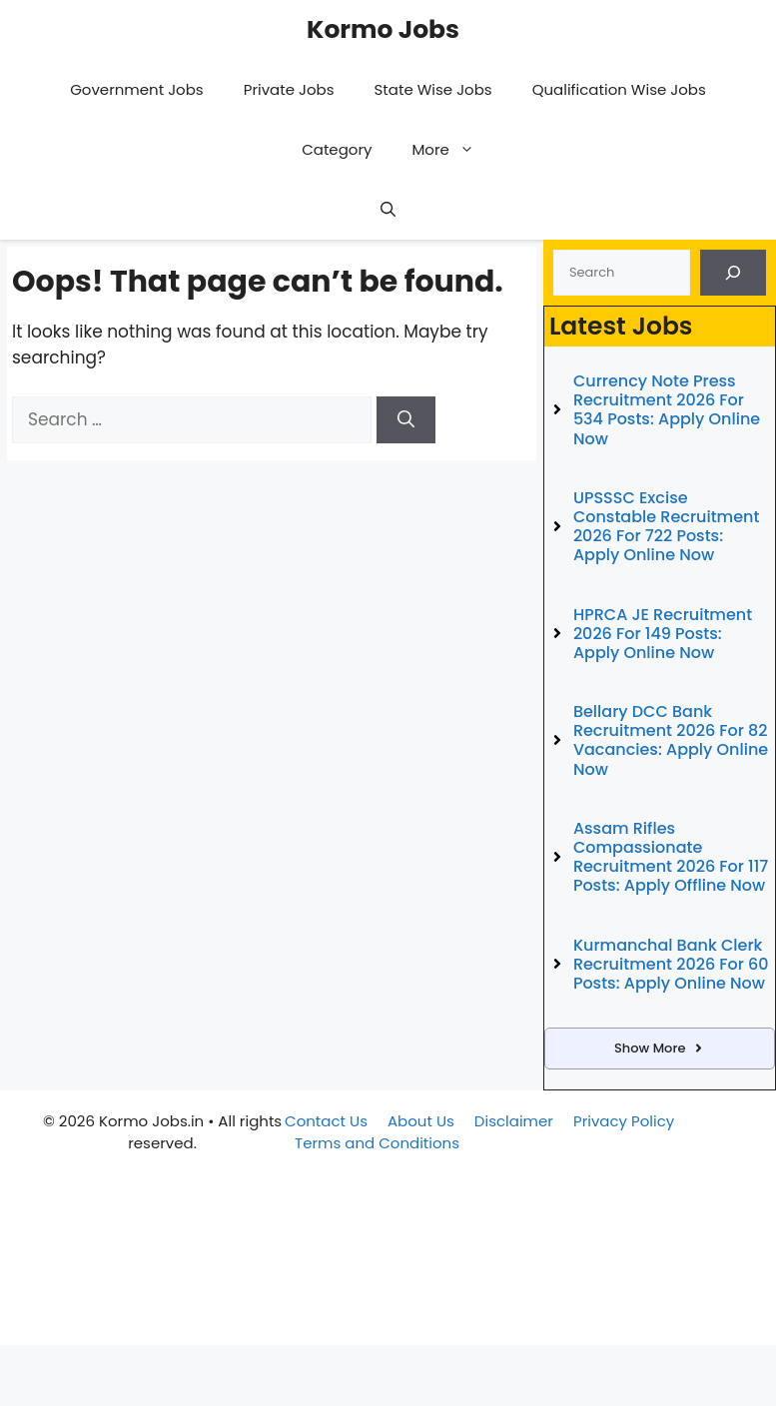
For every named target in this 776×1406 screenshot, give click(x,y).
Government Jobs (137, 89)
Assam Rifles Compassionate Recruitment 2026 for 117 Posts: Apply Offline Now (670, 857)
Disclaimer (513, 1120)
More (452, 150)
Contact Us (326, 1120)
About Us (421, 1120)
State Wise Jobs (433, 89)
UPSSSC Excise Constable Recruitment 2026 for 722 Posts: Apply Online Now (666, 526)
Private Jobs (289, 89)
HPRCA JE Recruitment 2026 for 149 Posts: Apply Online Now (662, 633)
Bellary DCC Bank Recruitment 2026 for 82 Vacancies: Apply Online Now (670, 740)
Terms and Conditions (377, 1142)
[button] (388, 210)
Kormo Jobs (383, 29)
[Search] (406, 420)
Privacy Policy (623, 1120)
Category (337, 149)
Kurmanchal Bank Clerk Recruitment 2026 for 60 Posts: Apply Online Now (671, 964)
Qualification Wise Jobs (619, 89)
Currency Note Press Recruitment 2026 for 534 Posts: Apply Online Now (666, 409)
